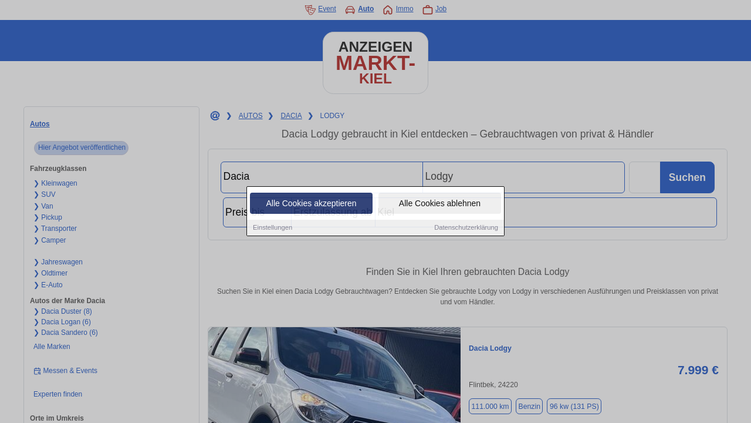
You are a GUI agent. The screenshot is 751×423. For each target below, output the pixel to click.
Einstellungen (272, 228)
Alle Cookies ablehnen (440, 204)
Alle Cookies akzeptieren (311, 204)
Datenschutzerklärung (466, 228)
